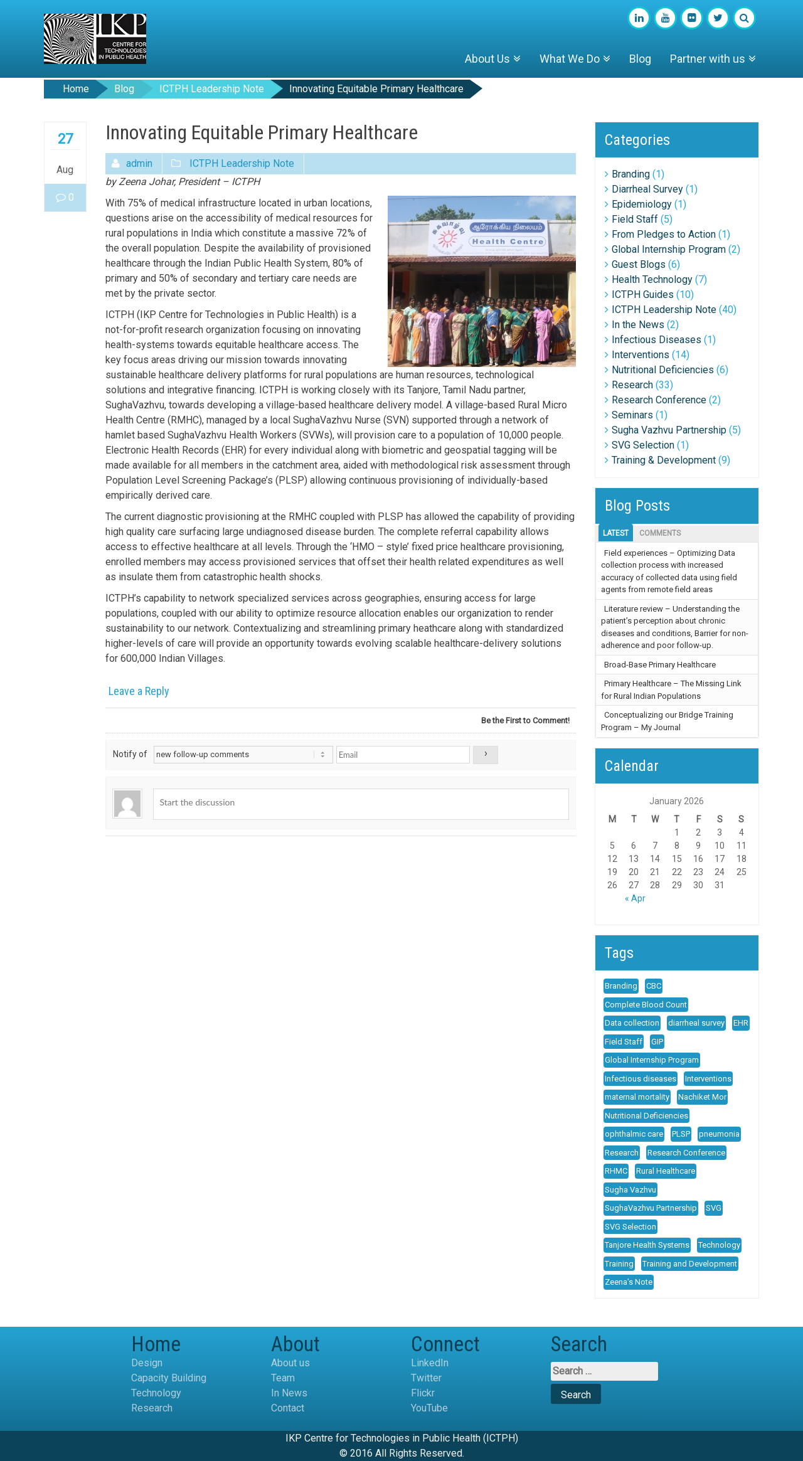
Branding (631, 174)
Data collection (632, 1023)
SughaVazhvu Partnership (651, 1208)
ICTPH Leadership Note (211, 89)
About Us (487, 58)
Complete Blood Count (646, 1004)
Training (619, 1263)
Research (632, 385)
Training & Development (664, 460)
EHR (740, 1023)
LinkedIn (430, 1363)
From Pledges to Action (664, 234)
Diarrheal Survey (647, 189)
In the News (638, 325)
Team (283, 1378)
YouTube (429, 1408)
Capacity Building (168, 1378)
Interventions (640, 355)
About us (290, 1363)
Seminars (632, 415)
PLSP (681, 1134)
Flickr (423, 1393)
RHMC (616, 1171)
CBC (653, 986)
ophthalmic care (634, 1134)
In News (289, 1393)
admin (139, 163)
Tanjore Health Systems (647, 1245)
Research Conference (659, 400)
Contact (287, 1408)
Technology (719, 1245)
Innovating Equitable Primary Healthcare (376, 89)
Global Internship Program (669, 249)
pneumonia (719, 1134)
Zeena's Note (628, 1282)
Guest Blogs (639, 264)
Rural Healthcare (665, 1171)
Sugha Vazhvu (630, 1189)
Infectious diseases (640, 1078)
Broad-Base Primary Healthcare (660, 664)
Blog (640, 58)
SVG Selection (643, 445)
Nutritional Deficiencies (663, 370)
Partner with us (707, 58)
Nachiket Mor (702, 1097)
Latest (616, 533)
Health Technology (652, 279)
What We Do (570, 58)
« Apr (635, 898)
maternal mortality (637, 1097)
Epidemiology (642, 204)
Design (146, 1363)
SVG (713, 1208)
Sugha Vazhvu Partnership (669, 430)
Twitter (426, 1378)
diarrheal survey (696, 1023)
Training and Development (689, 1263)
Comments (660, 533)
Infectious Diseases (656, 340)
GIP (657, 1041)
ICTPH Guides (643, 294)
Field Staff (635, 219)
